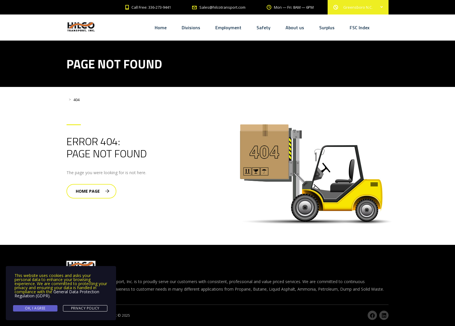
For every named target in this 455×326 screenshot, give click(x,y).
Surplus (327, 27)
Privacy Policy (85, 308)
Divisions (191, 27)
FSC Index (359, 27)
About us (295, 27)
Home (161, 27)
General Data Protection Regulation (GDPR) (57, 293)
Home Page (92, 191)
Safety (263, 27)
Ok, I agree (35, 308)
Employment (228, 27)
